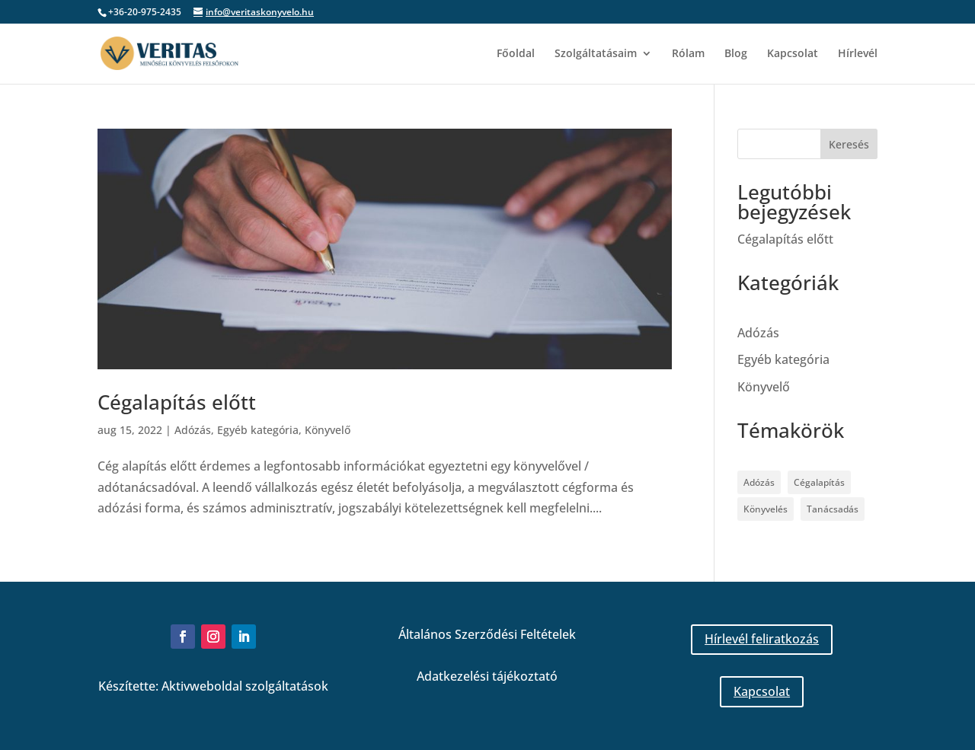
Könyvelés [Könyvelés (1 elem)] (765, 509)
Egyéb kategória (258, 430)
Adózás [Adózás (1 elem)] (759, 482)
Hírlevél (858, 54)
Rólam (688, 54)
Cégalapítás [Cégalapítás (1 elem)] (819, 482)
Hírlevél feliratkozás (762, 638)
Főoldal (516, 54)
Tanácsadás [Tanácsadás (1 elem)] (832, 509)
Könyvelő (327, 430)
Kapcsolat (792, 54)
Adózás (192, 430)
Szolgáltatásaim (596, 54)
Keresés (849, 144)
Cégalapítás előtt (177, 402)
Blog (735, 54)
